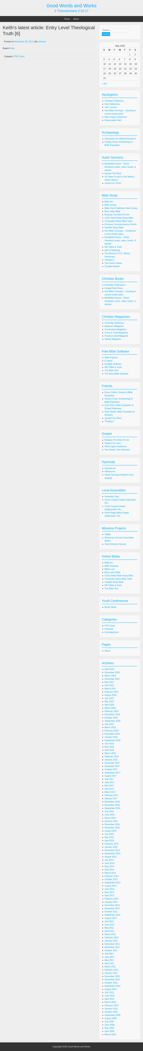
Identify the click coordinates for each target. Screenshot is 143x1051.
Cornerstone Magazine (115, 329)
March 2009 (110, 1034)
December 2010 (112, 976)
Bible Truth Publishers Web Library (121, 208)
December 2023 (112, 672)
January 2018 (111, 760)
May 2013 (109, 892)
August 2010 (111, 989)
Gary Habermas (112, 104)
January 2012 (111, 941)
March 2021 (110, 688)
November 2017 (112, 766)
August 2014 (111, 857)
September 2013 (112, 882)
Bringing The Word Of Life (117, 214)
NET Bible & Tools (113, 247)
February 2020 (111, 711)
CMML (108, 534)
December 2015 (112, 824)
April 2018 (109, 750)
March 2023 (110, 676)
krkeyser (42, 41)
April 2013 (109, 895)
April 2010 (109, 999)
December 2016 (112, 802)
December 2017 (112, 763)
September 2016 (112, 808)
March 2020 (110, 708)
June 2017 (110, 782)
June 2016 (110, 815)
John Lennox (111, 107)
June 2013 (110, 889)
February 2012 (111, 937)
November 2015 (112, 827)
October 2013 (111, 879)
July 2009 (109, 1021)
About (76, 19)
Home (67, 19)
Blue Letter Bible (112, 211)
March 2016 (110, 818)
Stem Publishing (112, 250)
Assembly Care (112, 496)
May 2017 (109, 785)
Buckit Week (110, 607)
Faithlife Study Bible (114, 227)
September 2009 (112, 1015)
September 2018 (112, 740)
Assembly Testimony (114, 323)
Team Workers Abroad (115, 544)
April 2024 (109, 669)
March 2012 (110, 934)
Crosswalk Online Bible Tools (118, 221)
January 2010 (111, 1008)
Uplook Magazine (113, 339)
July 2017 (109, 779)
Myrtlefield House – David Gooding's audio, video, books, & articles (120, 167)
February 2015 (111, 844)
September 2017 (112, 773)
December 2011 (112, 944)
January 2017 (111, 798)
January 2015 (111, 847)
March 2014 (110, 873)
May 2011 (109, 960)
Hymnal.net (110, 468)
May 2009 (109, 1028)
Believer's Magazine (114, 326)
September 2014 (112, 853)
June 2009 (110, 1025)
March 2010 (110, 1002)
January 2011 (111, 973)
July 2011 (109, 954)
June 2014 (110, 863)
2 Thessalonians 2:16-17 (72, 11)
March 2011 (110, 966)
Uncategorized (111, 632)
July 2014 (109, 860)
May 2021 (109, 682)
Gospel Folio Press (114, 288)
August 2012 (111, 918)
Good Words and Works (71, 5)
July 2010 (109, 992)
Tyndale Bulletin (112, 266)
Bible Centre (110, 205)
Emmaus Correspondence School (121, 224)
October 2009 (111, 1012)
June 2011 (110, 957)
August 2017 (111, 776)
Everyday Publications (115, 285)
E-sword (108, 361)
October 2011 (111, 950)
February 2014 (111, 876)
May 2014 (109, 866)
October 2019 (111, 718)
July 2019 (109, 724)
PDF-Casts (19, 56)
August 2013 (111, 886)
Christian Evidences (114, 101)
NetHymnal (110, 471)
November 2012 (112, 908)
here (12, 48)
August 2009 (111, 1018)
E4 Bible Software (113, 364)
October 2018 (111, 737)
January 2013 (111, 902)
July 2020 (109, 698)
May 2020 (109, 701)
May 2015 (109, 837)
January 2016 (111, 821)
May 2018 (109, 747)
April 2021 (109, 685)
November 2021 (112, 679)
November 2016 (112, 805)
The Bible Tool (111, 370)
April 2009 (109, 1031)
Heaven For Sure (113, 443)
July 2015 (109, 834)
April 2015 (109, 840)
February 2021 (111, 692)
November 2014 (112, 850)
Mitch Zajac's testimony (116, 117)
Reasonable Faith (113, 120)
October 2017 (111, 769)
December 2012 (112, 905)
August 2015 (111, 831)
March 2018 (110, 753)
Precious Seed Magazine (116, 336)
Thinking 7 (109, 260)
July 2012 (109, 921)
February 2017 (111, 795)
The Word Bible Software (116, 374)
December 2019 (112, 714)
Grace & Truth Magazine (116, 332)
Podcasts (109, 629)
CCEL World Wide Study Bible (119, 218)
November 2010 (112, 979)
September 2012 (112, 915)
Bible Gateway (111, 566)
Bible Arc (109, 202)
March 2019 (110, 727)
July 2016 (109, 811)
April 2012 (109, 931)
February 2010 (111, 1005)
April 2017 (109, 789)
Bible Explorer (111, 357)
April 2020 (109, 705)
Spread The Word (113, 173)
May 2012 (109, 928)
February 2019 (111, 730)
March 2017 (110, 792)
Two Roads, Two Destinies (117, 450)
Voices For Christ (113, 183)
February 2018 (111, 756)
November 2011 (112, 947)
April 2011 (109, 963)
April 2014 (109, 869)
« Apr (104, 83)
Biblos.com (110, 569)
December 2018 (112, 734)
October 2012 (111, 912)
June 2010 (110, 996)
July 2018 (109, 743)
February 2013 (111, 899)
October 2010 (111, 983)
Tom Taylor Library (113, 263)
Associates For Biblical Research (120, 139)
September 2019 (112, 721)
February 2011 (111, 970)
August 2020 (111, 695)
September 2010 (112, 986)
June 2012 (110, 924)
